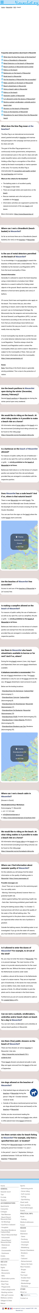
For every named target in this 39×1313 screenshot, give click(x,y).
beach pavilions (12, 398)
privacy (23, 1308)
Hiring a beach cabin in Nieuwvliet (15, 89)
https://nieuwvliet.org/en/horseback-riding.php (17, 435)
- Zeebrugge (24, 1281)
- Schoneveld (5, 1238)
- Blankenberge (25, 1283)
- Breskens (24, 1253)
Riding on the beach (10, 70)
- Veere (22, 1236)
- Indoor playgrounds (8, 1290)
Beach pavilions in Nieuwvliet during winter (18, 67)
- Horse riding (25, 1191)
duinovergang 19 (7, 713)
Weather (3, 1200)
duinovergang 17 (7, 707)
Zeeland (23, 1231)
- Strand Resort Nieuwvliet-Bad (6, 1241)
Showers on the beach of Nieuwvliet (16, 109)
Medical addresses (26, 1222)
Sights (3, 1268)
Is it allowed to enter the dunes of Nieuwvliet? (19, 99)
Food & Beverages (26, 1208)
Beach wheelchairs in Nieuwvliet (15, 86)
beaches (23, 137)
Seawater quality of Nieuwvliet (14, 96)
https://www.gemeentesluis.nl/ (12, 358)
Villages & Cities (6, 1301)
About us (23, 1292)
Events (22, 1211)
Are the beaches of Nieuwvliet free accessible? (20, 80)
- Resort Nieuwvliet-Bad (9, 1235)
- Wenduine (24, 1286)
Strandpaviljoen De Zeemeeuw (12, 691)
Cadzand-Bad (28, 691)
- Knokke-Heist (25, 1278)
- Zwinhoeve (5, 1253)
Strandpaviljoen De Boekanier (12, 710)
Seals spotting (25, 1205)
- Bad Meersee (6, 1214)
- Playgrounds (5, 1287)
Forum (22, 1225)
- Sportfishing (25, 1199)
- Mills (3, 1276)
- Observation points (8, 1279)
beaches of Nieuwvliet (26, 588)
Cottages (4, 1212)
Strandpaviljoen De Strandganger (13, 704)
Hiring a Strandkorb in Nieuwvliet (15, 60)
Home (3, 1186)
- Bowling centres (7, 1292)
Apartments (5, 1206)
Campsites (4, 1209)
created (7, 1000)
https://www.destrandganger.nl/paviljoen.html (19, 818)
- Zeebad (4, 1248)
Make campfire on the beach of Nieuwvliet (18, 83)
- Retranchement (26, 1261)
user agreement (16, 1308)
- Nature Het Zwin (26, 1264)
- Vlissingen (24, 1245)
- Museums (4, 1270)
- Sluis (22, 1256)
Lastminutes (5, 1259)
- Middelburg (24, 1247)
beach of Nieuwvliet (29, 449)
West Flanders (25, 1267)
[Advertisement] (19, 30)
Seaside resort (6, 1192)
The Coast (23, 1275)
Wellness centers (7, 1298)
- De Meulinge (5, 1222)
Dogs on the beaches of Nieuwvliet (16, 112)
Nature (3, 1303)
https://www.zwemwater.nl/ (19, 878)
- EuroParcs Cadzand (8, 1225)
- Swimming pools (26, 1188)
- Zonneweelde (6, 1250)
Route (22, 1217)
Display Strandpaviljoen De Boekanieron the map (19, 753)
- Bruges (23, 1270)
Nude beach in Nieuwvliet (12, 76)
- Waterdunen (5, 1245)
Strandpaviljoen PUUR (9, 717)
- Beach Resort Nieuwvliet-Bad (6, 1218)
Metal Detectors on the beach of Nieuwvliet (19, 63)
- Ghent (22, 1272)
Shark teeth (24, 1202)
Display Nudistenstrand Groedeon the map (19, 541)
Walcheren (24, 1234)
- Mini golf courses (7, 1295)
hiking (12, 1000)
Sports (22, 1186)
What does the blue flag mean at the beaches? (20, 57)
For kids (3, 1197)
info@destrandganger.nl (11, 815)
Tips (2, 1195)
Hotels (3, 1256)
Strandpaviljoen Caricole (10, 697)
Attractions (4, 1281)
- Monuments (5, 1273)
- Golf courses (25, 1194)
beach (8, 187)
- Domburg (24, 1239)
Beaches (4, 1265)
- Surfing (23, 1197)
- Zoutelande (24, 1242)
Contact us (24, 1298)
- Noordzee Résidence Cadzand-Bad (8, 1231)
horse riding (20, 425)
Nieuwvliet (15, 231)
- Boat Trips (5, 1284)
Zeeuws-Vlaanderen (27, 1250)
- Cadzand (23, 1259)
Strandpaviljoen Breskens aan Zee (14, 726)
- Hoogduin (4, 1227)
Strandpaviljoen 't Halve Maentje (13, 720)
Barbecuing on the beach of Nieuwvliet (17, 73)
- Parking (23, 1219)
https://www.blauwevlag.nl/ (23, 214)
